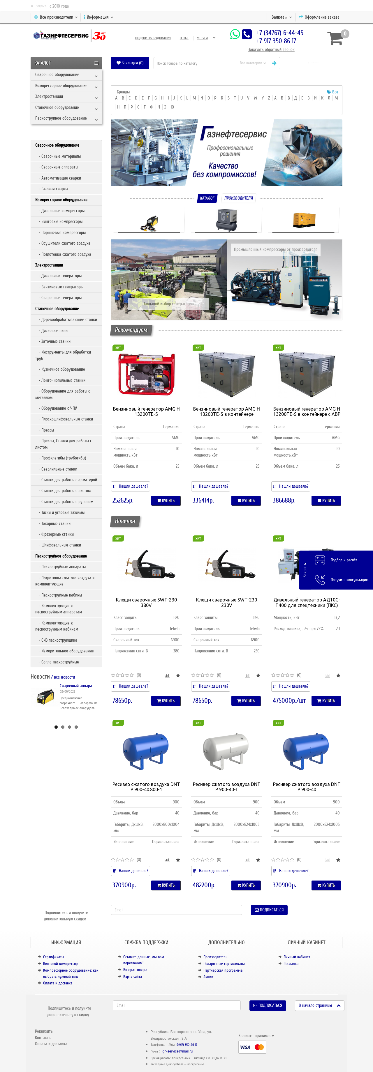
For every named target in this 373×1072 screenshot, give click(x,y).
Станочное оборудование (57, 107)
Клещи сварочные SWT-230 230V (226, 602)
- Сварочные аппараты (56, 167)
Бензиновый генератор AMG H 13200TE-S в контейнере (226, 411)
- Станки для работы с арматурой (66, 479)
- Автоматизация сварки (58, 178)
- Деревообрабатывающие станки (66, 319)
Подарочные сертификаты (224, 963)
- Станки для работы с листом (63, 490)
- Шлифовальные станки (58, 545)
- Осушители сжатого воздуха (62, 243)
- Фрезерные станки (54, 534)
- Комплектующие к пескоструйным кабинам (56, 626)
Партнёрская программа (222, 970)
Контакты (43, 1037)
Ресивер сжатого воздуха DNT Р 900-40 (307, 787)
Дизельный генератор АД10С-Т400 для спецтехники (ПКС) (306, 602)
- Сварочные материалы (58, 156)
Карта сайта (132, 976)
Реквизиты (44, 1031)
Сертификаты (53, 956)
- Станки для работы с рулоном (64, 501)
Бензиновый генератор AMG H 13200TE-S (146, 411)
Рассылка (291, 963)
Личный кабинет (297, 956)
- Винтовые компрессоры (58, 221)
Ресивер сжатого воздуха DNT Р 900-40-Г (227, 787)
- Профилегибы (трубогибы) (60, 458)
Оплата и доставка (57, 983)
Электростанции (49, 96)
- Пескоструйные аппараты (60, 566)
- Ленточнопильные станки (60, 380)
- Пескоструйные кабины (58, 595)
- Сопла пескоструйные (57, 662)
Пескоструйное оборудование (61, 118)
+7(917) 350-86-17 (186, 1045)
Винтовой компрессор (60, 963)
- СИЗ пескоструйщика (56, 640)
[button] (313, 63)
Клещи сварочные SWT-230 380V (146, 602)
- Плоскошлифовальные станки (64, 419)
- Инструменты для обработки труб (63, 355)
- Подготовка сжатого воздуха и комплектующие (64, 581)
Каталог (207, 198)
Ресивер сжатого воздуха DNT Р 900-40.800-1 (146, 787)
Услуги (202, 38)
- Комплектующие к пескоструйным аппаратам (58, 609)
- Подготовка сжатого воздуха (63, 254)
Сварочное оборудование (57, 74)
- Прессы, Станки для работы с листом (63, 444)
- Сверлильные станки (56, 469)
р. (282, 17)
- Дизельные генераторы (58, 275)
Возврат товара (135, 969)
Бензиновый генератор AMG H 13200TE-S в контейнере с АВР (306, 411)
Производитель (215, 956)
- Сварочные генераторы (58, 297)
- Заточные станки (53, 341)
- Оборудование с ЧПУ (56, 408)
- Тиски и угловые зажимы (60, 512)
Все (332, 92)
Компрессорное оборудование (61, 85)
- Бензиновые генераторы (59, 287)
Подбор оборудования (153, 38)
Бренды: (124, 92)
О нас (184, 38)
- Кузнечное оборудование (60, 369)
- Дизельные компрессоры (60, 210)
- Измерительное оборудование (64, 651)
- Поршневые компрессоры (60, 232)
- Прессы (44, 430)
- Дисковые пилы (51, 330)
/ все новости (62, 677)
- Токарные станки (53, 523)
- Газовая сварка (51, 188)
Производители (238, 198)
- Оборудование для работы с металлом (62, 394)
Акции (208, 977)
